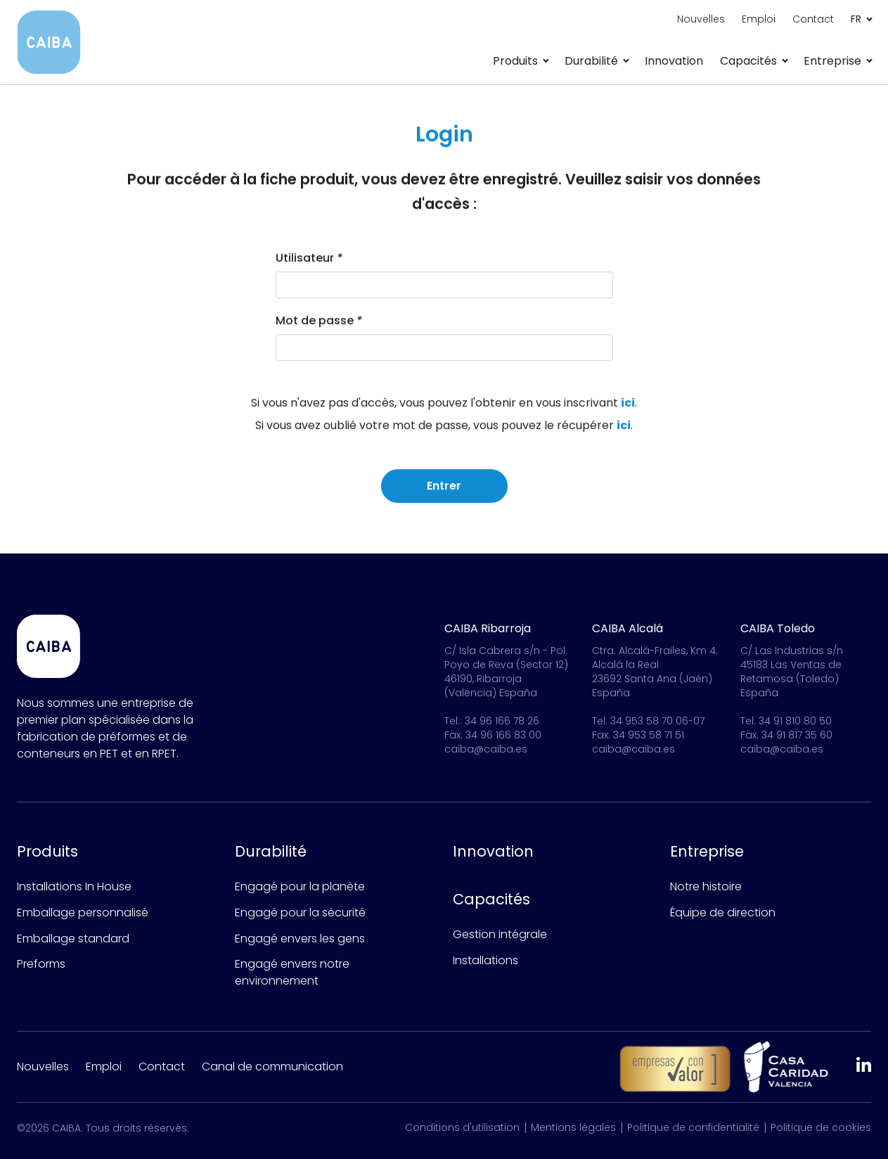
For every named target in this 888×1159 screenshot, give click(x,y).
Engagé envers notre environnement (292, 972)
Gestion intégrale (500, 934)
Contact (813, 19)
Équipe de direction (723, 912)
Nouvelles (701, 19)
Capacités (491, 899)
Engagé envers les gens (300, 938)
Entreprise (707, 851)
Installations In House (74, 886)
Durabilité (271, 851)
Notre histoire (706, 886)
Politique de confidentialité (693, 1127)
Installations (485, 960)
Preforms (41, 964)
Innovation (674, 61)
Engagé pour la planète (300, 886)
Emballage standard (73, 938)
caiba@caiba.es (485, 749)
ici (628, 404)
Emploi (759, 19)
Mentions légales (573, 1127)
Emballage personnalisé (82, 912)
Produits (47, 851)
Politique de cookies (821, 1127)
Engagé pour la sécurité (300, 912)
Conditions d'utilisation (462, 1127)
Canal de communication (272, 1066)
